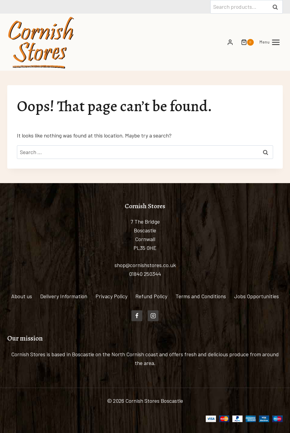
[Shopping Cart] (245, 42)
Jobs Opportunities (256, 296)
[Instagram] (153, 315)
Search (277, 6)
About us (21, 296)
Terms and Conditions (201, 296)
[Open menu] (270, 42)
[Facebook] (136, 315)
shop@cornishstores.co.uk (145, 265)
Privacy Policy (111, 296)
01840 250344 (145, 273)
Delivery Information (63, 296)
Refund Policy (151, 296)
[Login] (230, 42)
